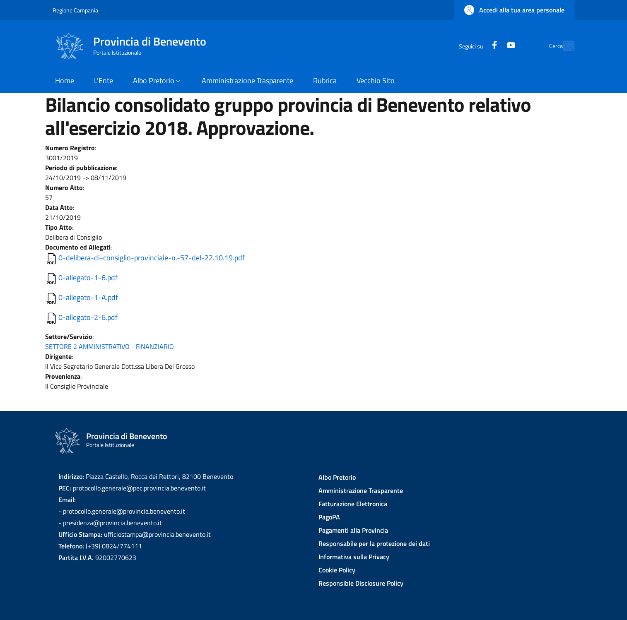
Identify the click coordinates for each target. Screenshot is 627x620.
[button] (514, 10)
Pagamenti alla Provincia (353, 530)
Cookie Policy (336, 570)
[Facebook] (476, 45)
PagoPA (329, 517)
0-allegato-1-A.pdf (88, 297)
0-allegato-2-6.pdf (88, 317)
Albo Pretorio (337, 477)
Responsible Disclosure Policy (360, 583)
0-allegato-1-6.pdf (88, 277)
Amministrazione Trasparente (360, 490)
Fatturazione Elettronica (352, 504)
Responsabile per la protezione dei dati (374, 543)
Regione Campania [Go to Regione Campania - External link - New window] (75, 10)
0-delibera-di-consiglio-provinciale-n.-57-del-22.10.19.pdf (151, 257)
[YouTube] (493, 45)
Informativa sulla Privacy (353, 557)
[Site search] (564, 46)
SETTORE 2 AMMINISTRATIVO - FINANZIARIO (109, 346)
